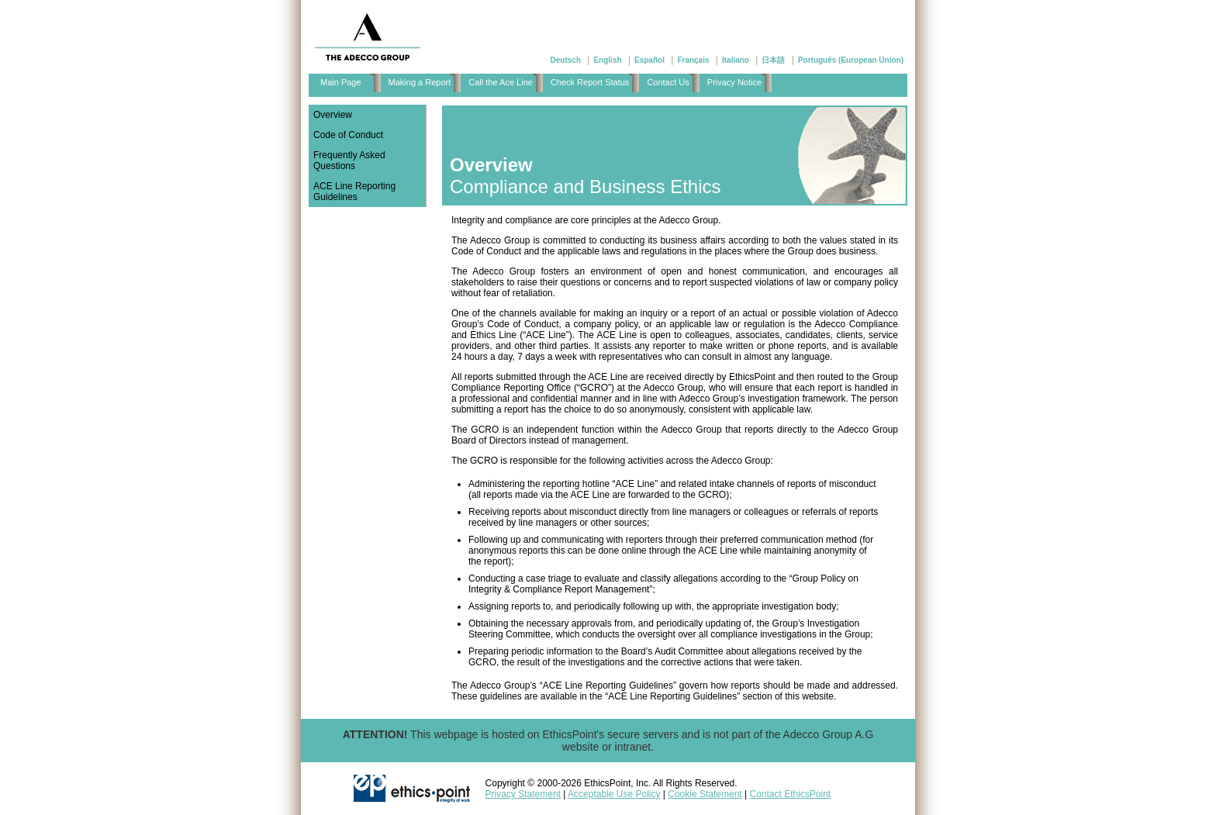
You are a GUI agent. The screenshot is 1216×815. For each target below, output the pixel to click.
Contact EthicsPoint (790, 794)
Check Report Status (590, 82)
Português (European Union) (850, 60)
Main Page (340, 82)
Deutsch (566, 60)
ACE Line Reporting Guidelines (354, 191)
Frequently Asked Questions (349, 160)
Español (649, 60)
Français (693, 60)
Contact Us (668, 82)
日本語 (773, 60)
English (607, 60)
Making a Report (420, 82)
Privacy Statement (523, 794)
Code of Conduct (348, 135)
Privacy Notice (734, 82)
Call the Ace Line (500, 82)
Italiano (735, 60)
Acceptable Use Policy (614, 794)
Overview (332, 114)
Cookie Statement (704, 794)
